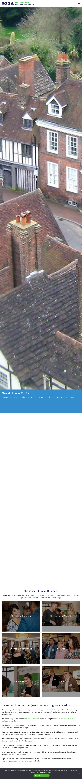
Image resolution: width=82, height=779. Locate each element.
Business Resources (68, 719)
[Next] (75, 540)
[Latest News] (21, 681)
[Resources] (61, 646)
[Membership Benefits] (61, 613)
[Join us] (61, 679)
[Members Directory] (21, 616)
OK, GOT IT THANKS (41, 776)
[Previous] (71, 540)
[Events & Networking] (21, 648)
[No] (79, 773)
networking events (18, 710)
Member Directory (32, 719)
